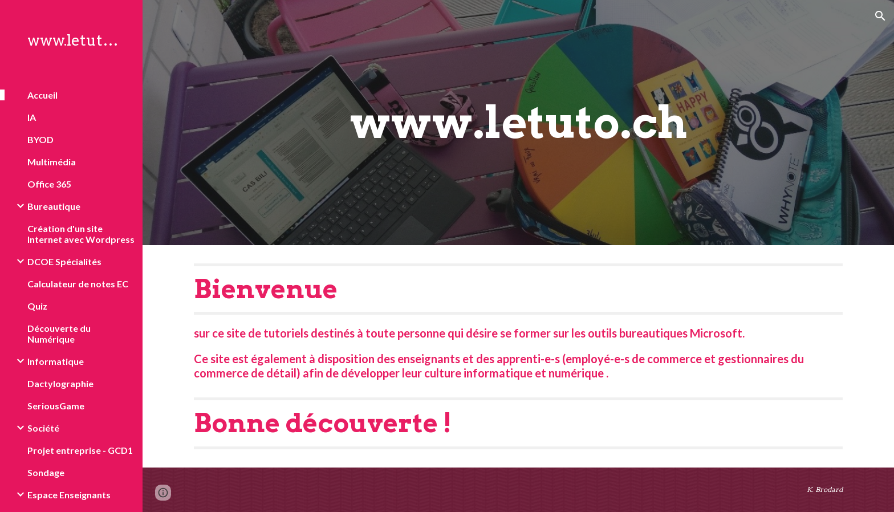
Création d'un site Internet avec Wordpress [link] (81, 234)
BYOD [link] (40, 139)
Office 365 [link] (49, 183)
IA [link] (31, 117)
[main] (518, 122)
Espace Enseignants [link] (69, 494)
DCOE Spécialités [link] (64, 261)
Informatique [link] (55, 361)
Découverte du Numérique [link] (59, 333)
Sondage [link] (45, 472)
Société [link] (43, 427)
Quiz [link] (37, 305)
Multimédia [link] (51, 161)
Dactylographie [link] (60, 383)
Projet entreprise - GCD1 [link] (80, 450)
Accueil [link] (42, 95)
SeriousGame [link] (55, 405)
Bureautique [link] (53, 206)
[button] (880, 16)
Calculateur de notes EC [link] (77, 283)
